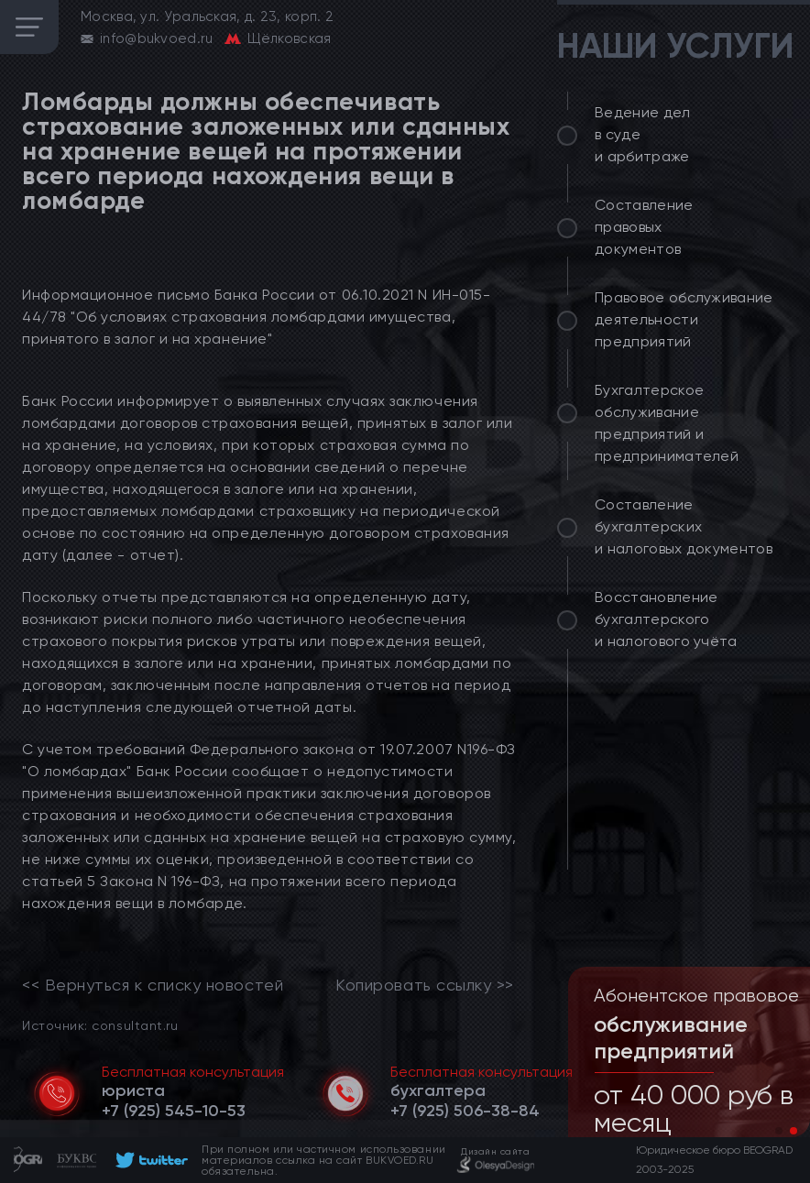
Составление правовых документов (644, 226)
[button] (779, 1130)
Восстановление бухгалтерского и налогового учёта (666, 619)
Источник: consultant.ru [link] (100, 1025)
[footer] (149, 1160)
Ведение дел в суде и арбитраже (643, 134)
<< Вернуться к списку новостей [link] (152, 985)
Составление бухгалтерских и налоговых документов (683, 526)
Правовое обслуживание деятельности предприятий (684, 319)
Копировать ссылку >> (424, 985)
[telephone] (174, 1111)
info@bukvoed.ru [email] (156, 38)
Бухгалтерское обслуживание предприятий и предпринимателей (667, 423)
